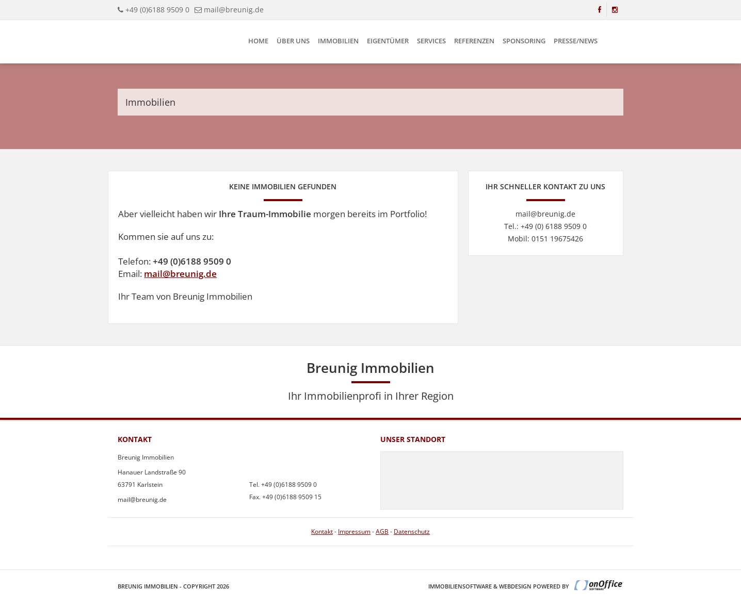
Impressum (354, 531)
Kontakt (322, 531)
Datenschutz (412, 531)
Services (431, 40)
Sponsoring (524, 40)
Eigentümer (388, 40)
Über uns (293, 40)
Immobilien (338, 40)
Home (258, 40)
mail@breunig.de (180, 274)
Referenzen (474, 40)
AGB (382, 531)
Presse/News (576, 40)
